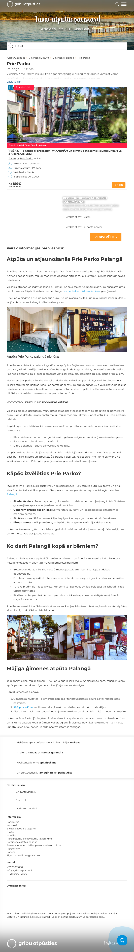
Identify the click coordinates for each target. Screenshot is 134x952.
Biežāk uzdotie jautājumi (21, 828)
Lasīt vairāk (14, 81)
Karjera (11, 852)
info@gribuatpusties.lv (20, 870)
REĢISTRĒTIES (105, 237)
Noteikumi (13, 835)
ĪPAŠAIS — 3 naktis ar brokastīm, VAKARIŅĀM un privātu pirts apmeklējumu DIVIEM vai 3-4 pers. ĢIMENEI (65, 152)
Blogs (10, 831)
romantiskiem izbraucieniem (82, 291)
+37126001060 (15, 867)
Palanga (13, 69)
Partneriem (13, 848)
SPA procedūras (23, 707)
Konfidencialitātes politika (22, 842)
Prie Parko (26, 158)
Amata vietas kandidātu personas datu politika (34, 845)
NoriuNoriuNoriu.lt (27, 808)
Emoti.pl (21, 800)
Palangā (12, 494)
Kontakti (12, 825)
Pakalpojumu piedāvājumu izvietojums (29, 838)
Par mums (13, 821)
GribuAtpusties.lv (26, 791)
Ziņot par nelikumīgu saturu (23, 855)
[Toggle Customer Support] (122, 940)
